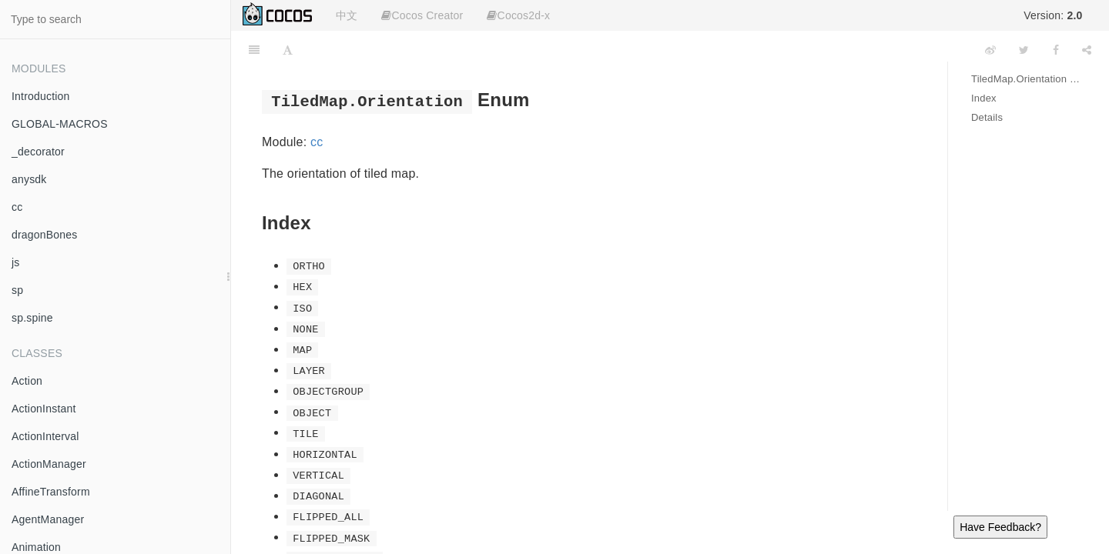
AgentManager (48, 519)
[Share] (1086, 50)
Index (984, 98)
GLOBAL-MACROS (60, 124)
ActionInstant (44, 408)
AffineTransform (51, 492)
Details (987, 117)
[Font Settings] (287, 50)
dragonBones (45, 235)
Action (27, 381)
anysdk (29, 179)
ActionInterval (45, 436)
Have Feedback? (1000, 527)
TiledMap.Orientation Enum (1028, 79)
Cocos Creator (422, 15)
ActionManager (49, 464)
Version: (1053, 15)
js (16, 262)
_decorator (38, 151)
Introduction (41, 96)
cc (17, 207)
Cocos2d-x (518, 15)
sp (17, 290)
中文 (346, 15)
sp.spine (32, 318)
